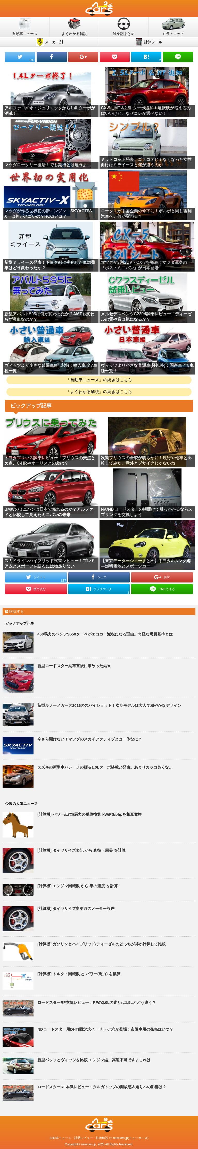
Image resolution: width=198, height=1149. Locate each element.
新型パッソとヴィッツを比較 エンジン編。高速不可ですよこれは (94, 1060)
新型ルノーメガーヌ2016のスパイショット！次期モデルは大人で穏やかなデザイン (109, 705)
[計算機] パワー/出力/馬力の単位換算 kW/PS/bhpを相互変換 (89, 814)
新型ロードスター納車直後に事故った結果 (74, 666)
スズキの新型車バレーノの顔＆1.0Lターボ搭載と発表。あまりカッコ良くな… (105, 767)
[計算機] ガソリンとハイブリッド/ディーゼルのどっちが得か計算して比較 (101, 944)
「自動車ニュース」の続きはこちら (99, 380)
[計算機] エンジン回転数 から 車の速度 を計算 (77, 886)
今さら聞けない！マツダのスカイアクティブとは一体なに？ (89, 739)
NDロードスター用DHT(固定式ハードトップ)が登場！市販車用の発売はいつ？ (105, 1029)
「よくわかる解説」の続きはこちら (99, 391)
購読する (14, 611)
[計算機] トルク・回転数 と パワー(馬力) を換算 (78, 974)
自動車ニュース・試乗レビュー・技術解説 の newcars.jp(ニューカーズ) (99, 1138)
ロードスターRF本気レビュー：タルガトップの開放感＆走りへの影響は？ (101, 1087)
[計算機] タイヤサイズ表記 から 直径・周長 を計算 (81, 850)
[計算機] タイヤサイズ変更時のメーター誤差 (75, 908)
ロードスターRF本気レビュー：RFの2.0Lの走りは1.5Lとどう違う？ (96, 1002)
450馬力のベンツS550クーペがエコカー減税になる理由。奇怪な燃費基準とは (105, 634)
